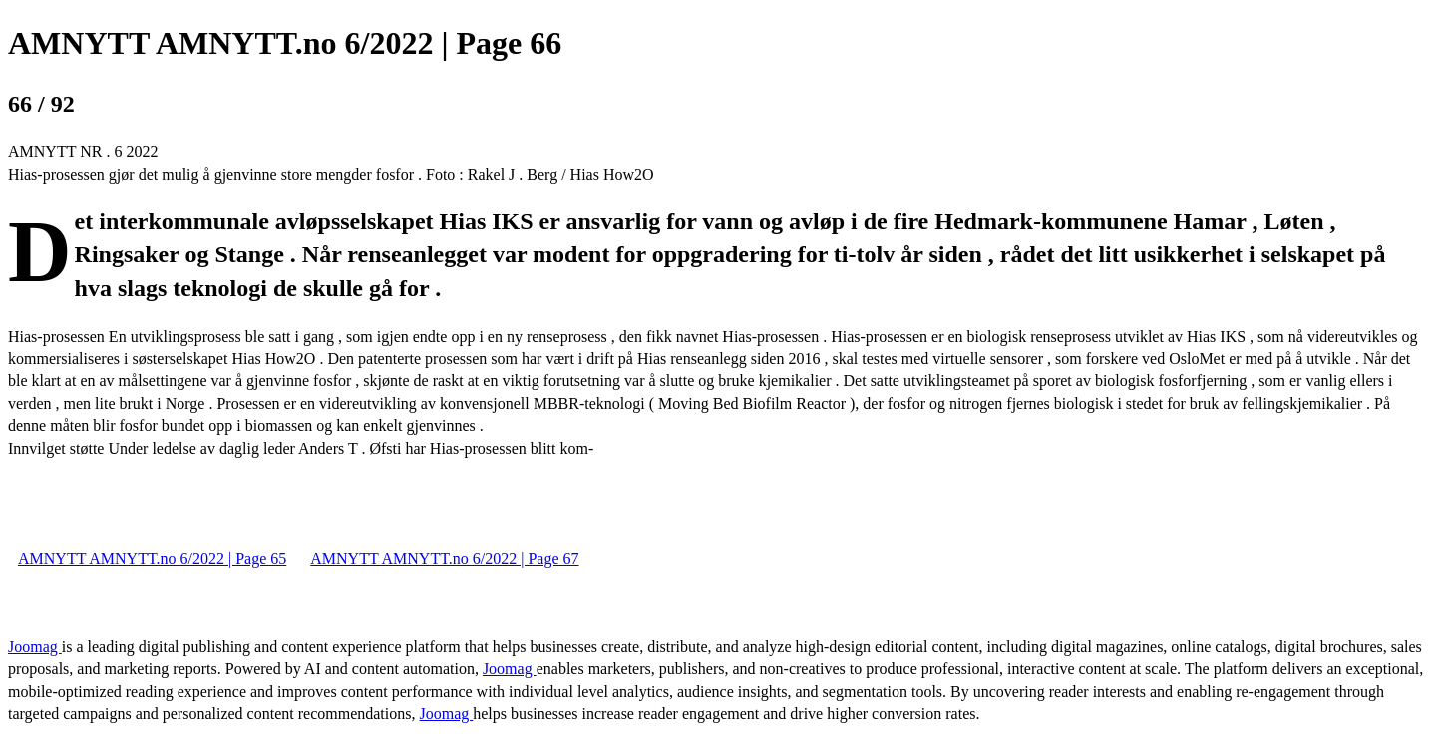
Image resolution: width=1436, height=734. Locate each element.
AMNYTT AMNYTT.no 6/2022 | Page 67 (444, 558)
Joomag (35, 646)
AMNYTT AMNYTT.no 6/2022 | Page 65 (152, 558)
